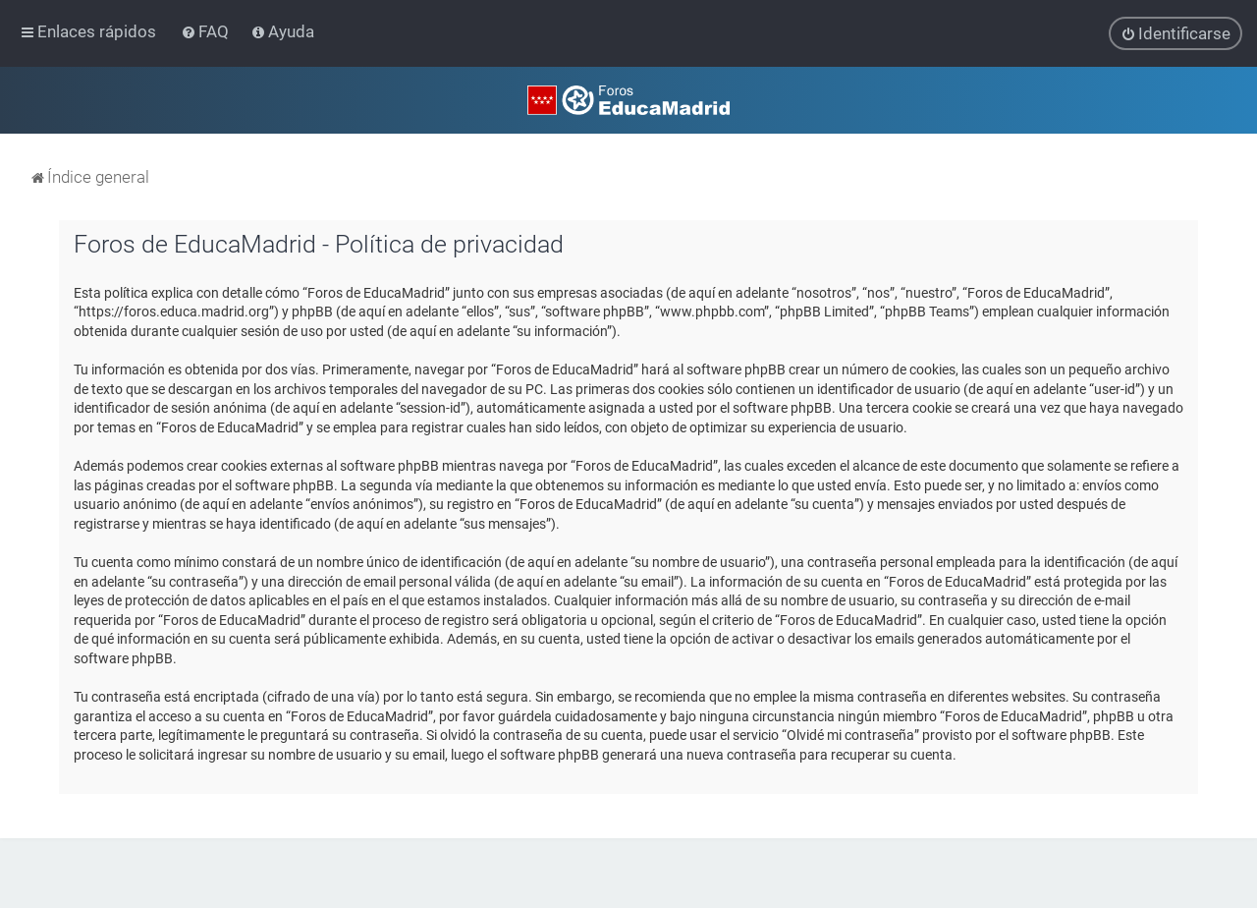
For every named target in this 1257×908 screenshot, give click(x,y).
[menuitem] (207, 31)
